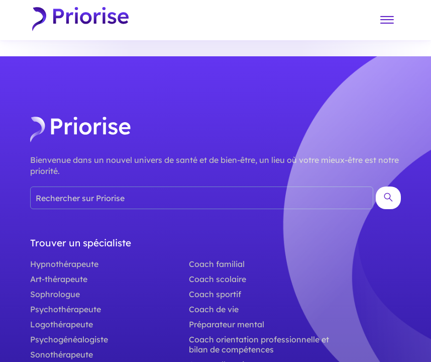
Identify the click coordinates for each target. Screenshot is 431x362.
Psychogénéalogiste (69, 339)
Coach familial (217, 264)
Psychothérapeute (65, 309)
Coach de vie (214, 309)
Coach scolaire (217, 279)
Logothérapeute (61, 324)
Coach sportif (215, 294)
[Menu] (387, 20)
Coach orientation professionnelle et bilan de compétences (259, 344)
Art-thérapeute (58, 279)
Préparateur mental (226, 324)
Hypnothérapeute (64, 264)
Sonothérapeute (61, 354)
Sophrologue (55, 294)
